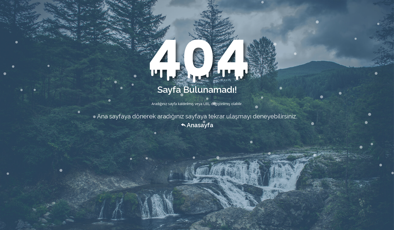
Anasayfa (197, 125)
